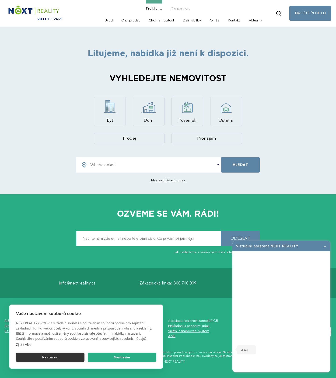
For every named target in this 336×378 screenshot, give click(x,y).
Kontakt (234, 20)
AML (171, 336)
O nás (214, 20)
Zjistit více (23, 344)
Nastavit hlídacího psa (168, 180)
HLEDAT (240, 164)
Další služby (192, 20)
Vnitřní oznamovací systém (188, 331)
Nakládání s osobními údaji (188, 326)
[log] (281, 306)
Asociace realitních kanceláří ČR (193, 321)
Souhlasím (122, 357)
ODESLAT (240, 239)
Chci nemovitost (161, 20)
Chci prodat (130, 20)
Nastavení (50, 357)
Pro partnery (180, 8)
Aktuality (255, 20)
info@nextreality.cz (77, 283)
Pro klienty (154, 8)
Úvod (109, 20)
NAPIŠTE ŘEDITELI (310, 13)
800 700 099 (185, 283)
